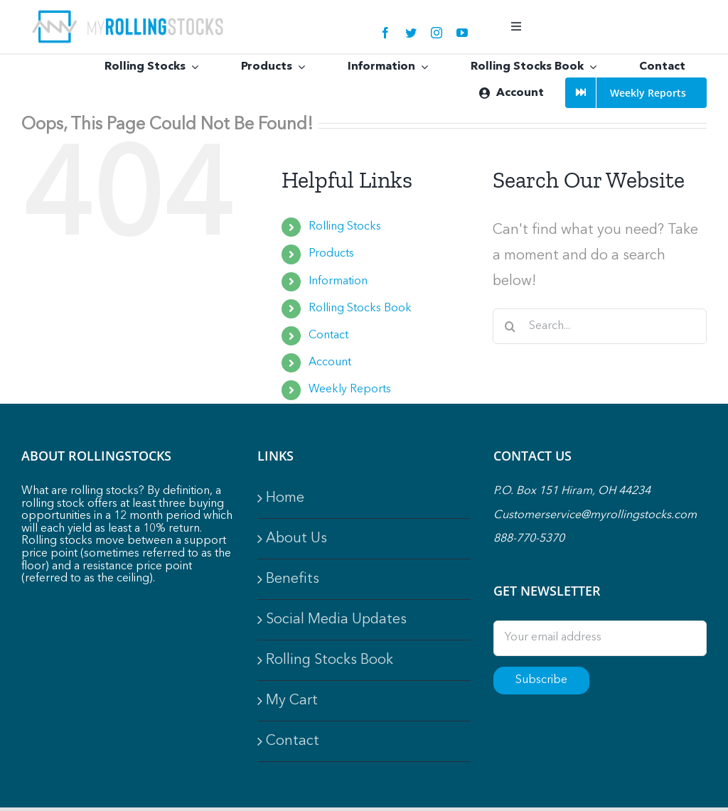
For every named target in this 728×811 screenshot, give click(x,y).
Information (338, 281)
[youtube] (462, 32)
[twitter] (411, 32)
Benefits (292, 579)
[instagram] (436, 32)
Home (285, 498)
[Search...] (600, 326)
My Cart (292, 701)
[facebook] (385, 32)
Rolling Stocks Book (360, 308)
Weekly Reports (350, 389)
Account (330, 362)
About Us (296, 539)
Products (331, 253)
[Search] (510, 326)
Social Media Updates (336, 620)
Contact (328, 335)
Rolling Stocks (345, 226)
